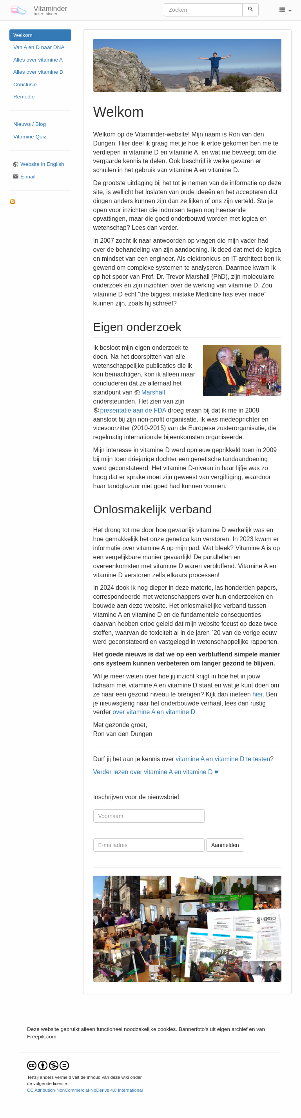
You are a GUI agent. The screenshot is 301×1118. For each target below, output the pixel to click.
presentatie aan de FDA (133, 410)
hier (257, 694)
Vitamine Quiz (29, 137)
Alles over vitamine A (38, 60)
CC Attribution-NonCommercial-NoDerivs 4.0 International (85, 1090)
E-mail (28, 177)
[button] (284, 10)
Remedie (23, 97)
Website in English (42, 164)
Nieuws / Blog (29, 124)
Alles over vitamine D (38, 72)
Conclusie (25, 84)
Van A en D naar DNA (38, 47)
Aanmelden (225, 845)
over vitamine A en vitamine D (153, 712)
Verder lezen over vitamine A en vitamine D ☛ (156, 772)
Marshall (153, 392)
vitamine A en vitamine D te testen (223, 759)
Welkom (23, 35)
